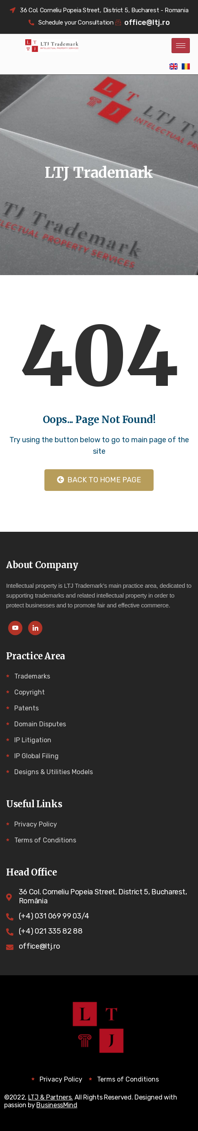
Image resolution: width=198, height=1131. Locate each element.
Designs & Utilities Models (53, 772)
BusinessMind (56, 1105)
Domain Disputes (40, 724)
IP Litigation (32, 740)
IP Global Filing (36, 756)
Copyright (29, 692)
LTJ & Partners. (50, 1097)
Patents (26, 708)
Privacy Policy (35, 824)
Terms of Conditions (45, 840)
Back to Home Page (99, 479)
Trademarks (32, 676)
